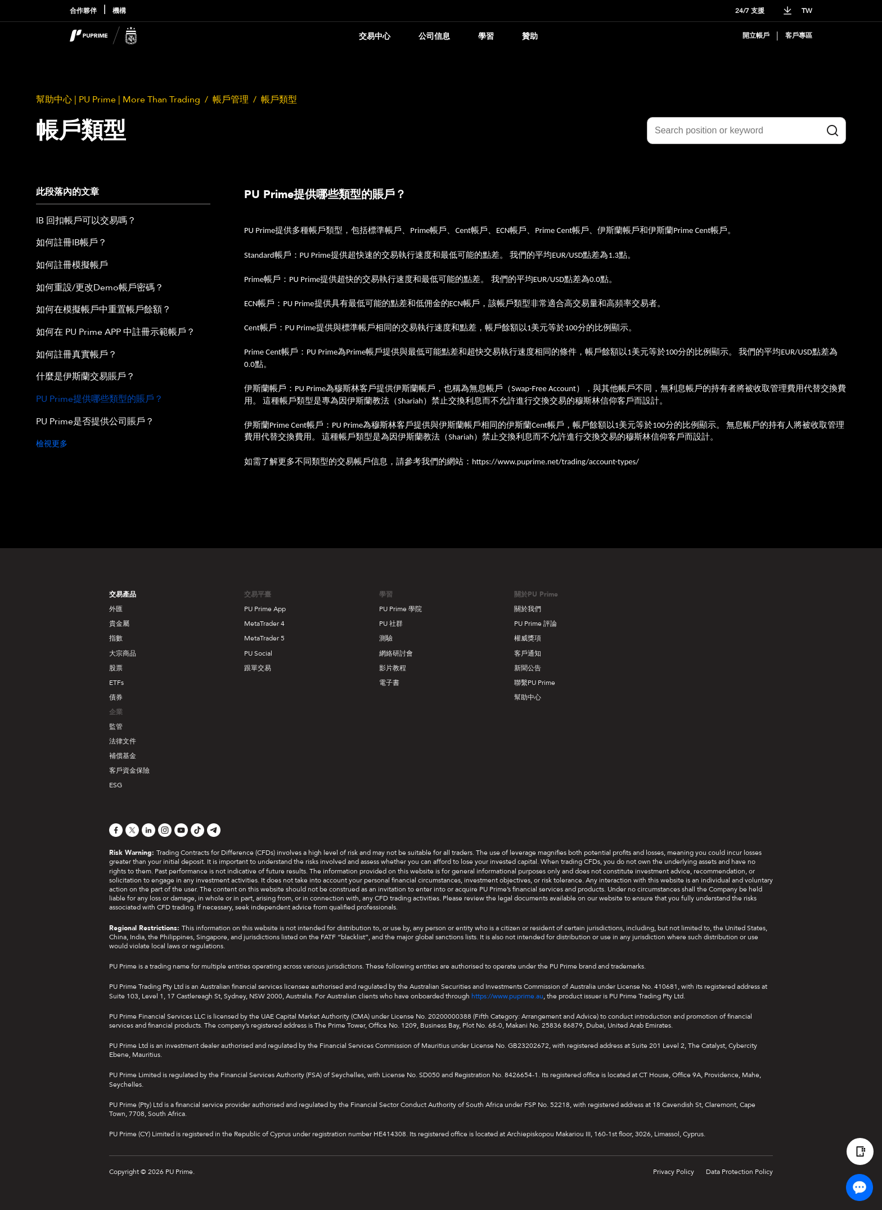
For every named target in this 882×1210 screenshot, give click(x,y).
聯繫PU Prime (534, 682)
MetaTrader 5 (264, 638)
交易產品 (122, 594)
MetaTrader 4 (264, 623)
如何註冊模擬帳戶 (72, 265)
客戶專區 (798, 36)
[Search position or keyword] (746, 130)
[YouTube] (181, 830)
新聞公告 (527, 668)
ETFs (116, 682)
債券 (116, 697)
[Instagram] (165, 830)
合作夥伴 (83, 11)
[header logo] (103, 35)
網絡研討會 (396, 653)
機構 (119, 11)
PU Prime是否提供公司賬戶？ (95, 422)
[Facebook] (116, 830)
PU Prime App (265, 608)
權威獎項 (527, 638)
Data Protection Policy (739, 1171)
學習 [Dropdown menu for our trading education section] (486, 36)
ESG (115, 785)
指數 (116, 638)
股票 (116, 668)
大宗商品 (122, 653)
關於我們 (527, 608)
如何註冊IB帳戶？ (71, 243)
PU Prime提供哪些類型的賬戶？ (99, 399)
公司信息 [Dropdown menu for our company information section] (434, 36)
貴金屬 (119, 623)
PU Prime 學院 (400, 608)
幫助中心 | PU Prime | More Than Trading (118, 99)
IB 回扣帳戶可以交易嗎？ (86, 221)
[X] (132, 830)
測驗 (386, 638)
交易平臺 (257, 594)
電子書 (389, 682)
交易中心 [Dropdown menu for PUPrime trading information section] (374, 36)
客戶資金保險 (129, 770)
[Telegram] (213, 830)
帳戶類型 (279, 99)
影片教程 (392, 668)
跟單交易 (257, 668)
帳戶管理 (231, 99)
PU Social (258, 653)
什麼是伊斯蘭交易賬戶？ (85, 377)
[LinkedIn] (148, 830)
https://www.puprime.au (507, 996)
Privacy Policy (673, 1171)
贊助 (530, 36)
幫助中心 (527, 697)
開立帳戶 (756, 36)
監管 (116, 726)
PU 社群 (391, 623)
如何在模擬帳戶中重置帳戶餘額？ (103, 310)
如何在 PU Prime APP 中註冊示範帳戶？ (115, 332)
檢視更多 (52, 443)
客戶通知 (527, 653)
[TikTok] (197, 830)
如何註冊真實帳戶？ (76, 355)
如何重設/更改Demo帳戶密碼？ (100, 288)
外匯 (116, 608)
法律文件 (122, 741)
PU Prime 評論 (535, 623)
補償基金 (122, 755)
